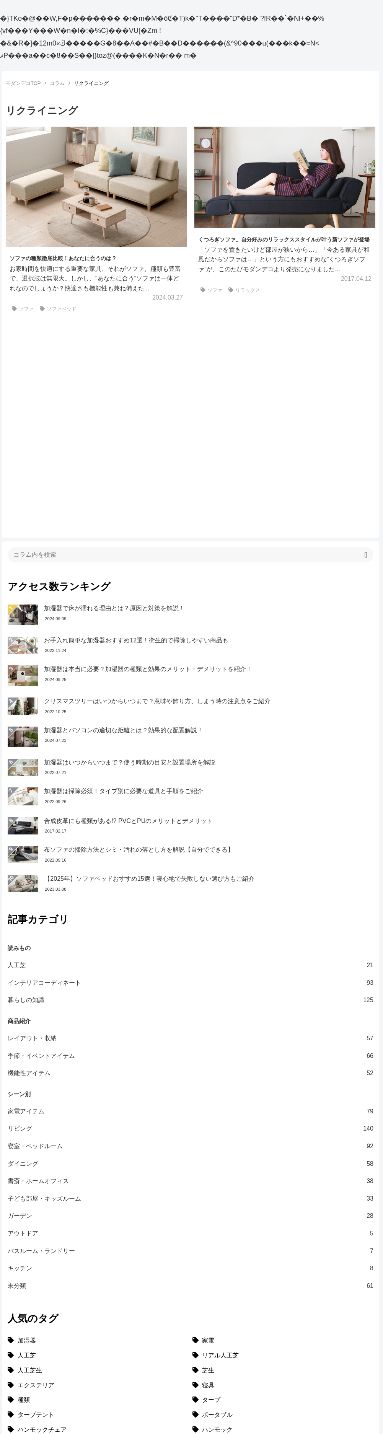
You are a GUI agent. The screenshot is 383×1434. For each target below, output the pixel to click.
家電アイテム (190, 974)
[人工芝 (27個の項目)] (98, 1218)
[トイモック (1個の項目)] (282, 1337)
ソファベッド (58, 309)
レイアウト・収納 (190, 901)
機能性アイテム (190, 936)
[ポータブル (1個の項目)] (282, 1277)
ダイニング (190, 1026)
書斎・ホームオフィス (190, 1044)
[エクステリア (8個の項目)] (98, 1247)
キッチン (190, 1131)
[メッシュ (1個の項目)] (98, 1307)
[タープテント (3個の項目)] (98, 1277)
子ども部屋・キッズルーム (190, 1061)
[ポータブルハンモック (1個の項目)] (98, 1337)
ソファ (23, 309)
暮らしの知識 (190, 863)
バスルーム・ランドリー (190, 1113)
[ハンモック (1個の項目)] (282, 1292)
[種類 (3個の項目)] (98, 1262)
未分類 (190, 1148)
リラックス (244, 290)
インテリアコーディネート (190, 845)
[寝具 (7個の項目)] (282, 1247)
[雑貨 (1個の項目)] (98, 1322)
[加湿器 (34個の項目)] (98, 1203)
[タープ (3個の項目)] (282, 1262)
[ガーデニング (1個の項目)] (282, 1322)
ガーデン (190, 1079)
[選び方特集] (29, 1348)
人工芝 (190, 828)
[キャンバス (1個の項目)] (282, 1307)
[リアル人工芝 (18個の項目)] (282, 1218)
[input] (190, 417)
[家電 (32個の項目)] (282, 1203)
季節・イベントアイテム (190, 918)
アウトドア (190, 1096)
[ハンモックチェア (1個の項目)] (98, 1292)
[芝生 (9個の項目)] (282, 1232)
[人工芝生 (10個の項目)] (98, 1232)
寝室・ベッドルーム (190, 1009)
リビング (190, 991)
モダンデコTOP (23, 83)
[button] (366, 417)
